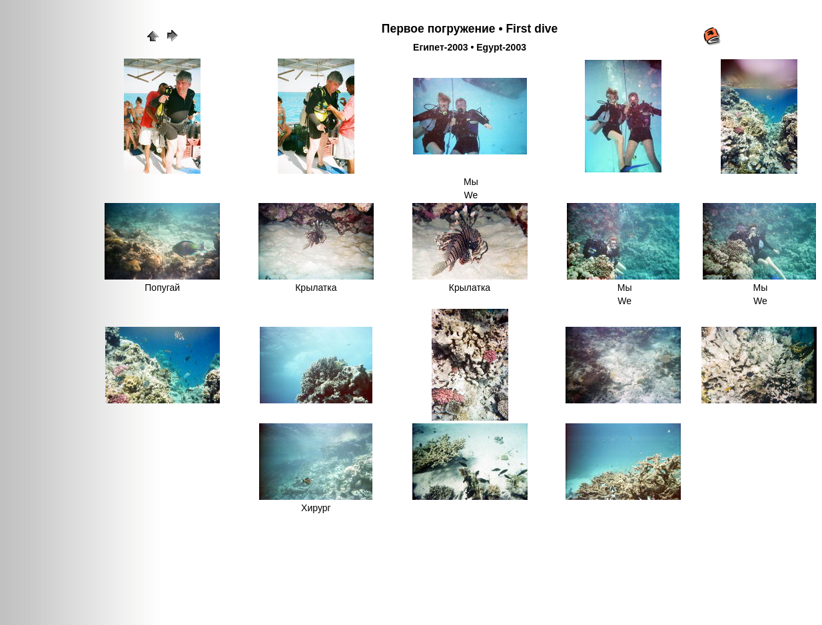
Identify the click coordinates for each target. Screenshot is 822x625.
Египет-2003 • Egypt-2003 (469, 47)
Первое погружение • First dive (470, 28)
